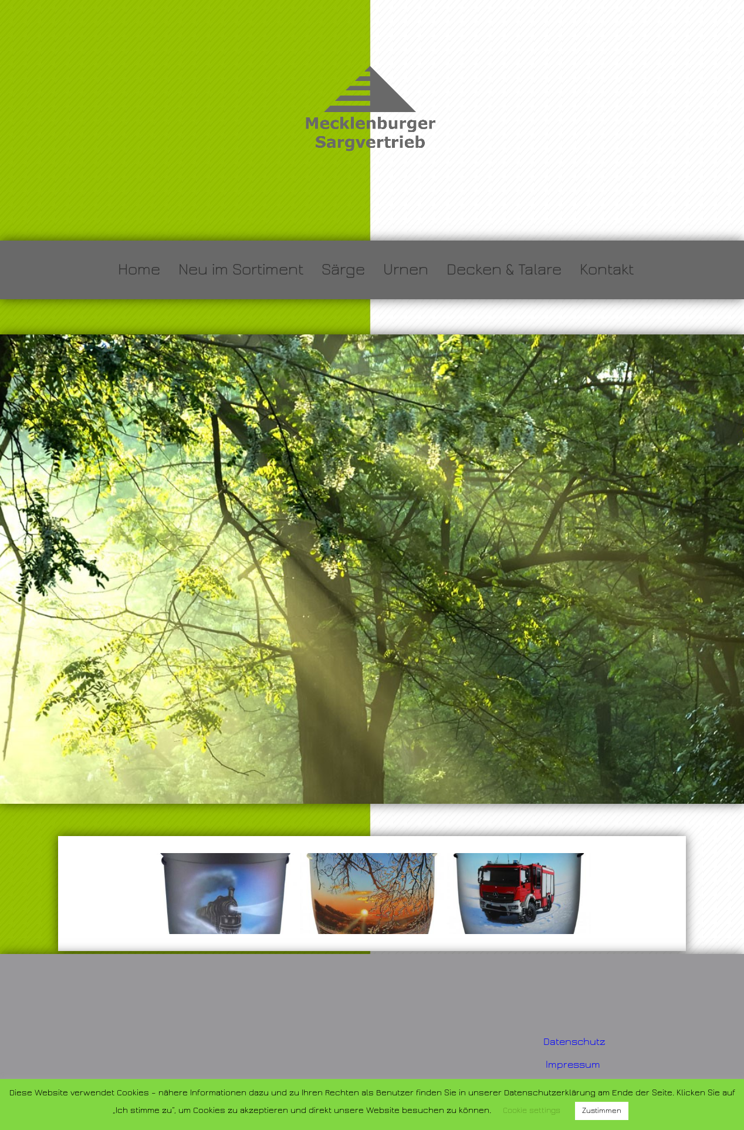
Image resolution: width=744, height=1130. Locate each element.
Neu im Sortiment (240, 269)
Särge (343, 269)
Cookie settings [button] (531, 1111)
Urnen (405, 269)
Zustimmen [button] (601, 1111)
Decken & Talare (504, 269)
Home (139, 269)
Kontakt (607, 269)
